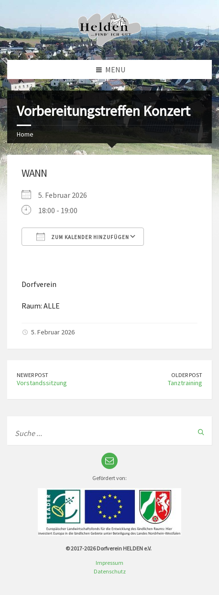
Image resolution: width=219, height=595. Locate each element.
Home (25, 134)
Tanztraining (185, 382)
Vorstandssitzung (42, 382)
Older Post (186, 374)
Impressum (109, 562)
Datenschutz (110, 571)
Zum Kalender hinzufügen (82, 236)
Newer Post (32, 374)
